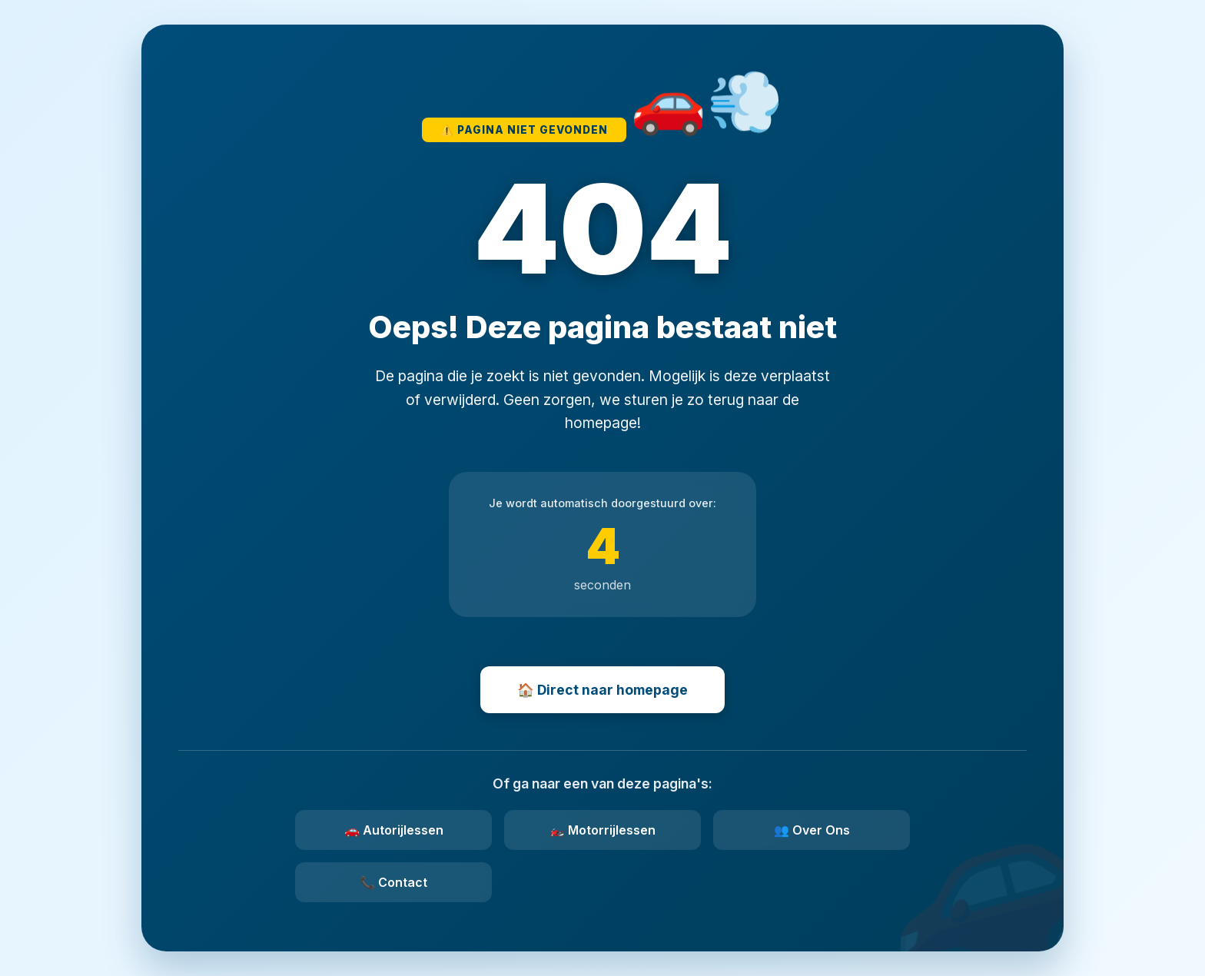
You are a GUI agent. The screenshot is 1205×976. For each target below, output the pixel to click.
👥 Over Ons (812, 830)
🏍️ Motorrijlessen (602, 830)
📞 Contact (393, 882)
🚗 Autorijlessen (393, 830)
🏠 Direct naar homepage (602, 690)
